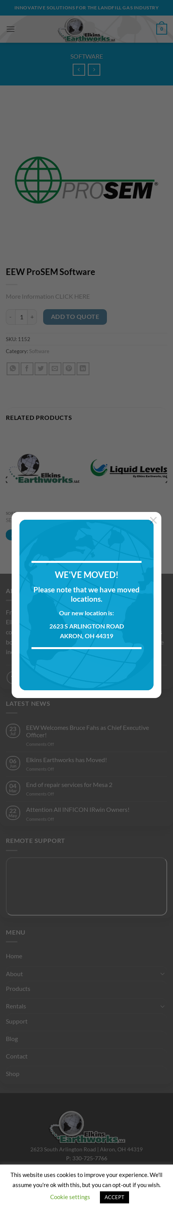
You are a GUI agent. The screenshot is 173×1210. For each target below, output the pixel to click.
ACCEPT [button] (114, 1197)
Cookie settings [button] (70, 1196)
